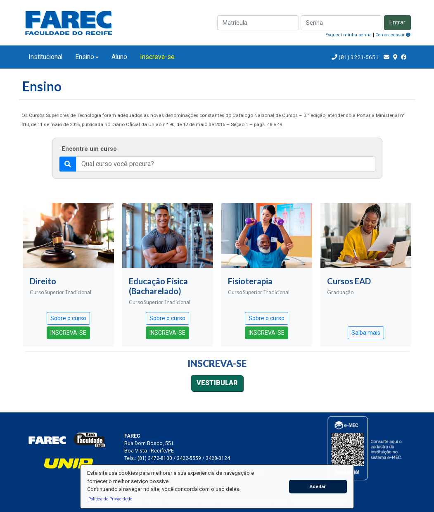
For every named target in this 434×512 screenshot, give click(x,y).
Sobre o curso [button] (68, 318)
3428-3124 (218, 458)
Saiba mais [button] (365, 332)
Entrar (397, 22)
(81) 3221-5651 (358, 57)
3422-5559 (189, 458)
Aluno (119, 57)
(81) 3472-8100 (155, 458)
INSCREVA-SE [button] (68, 332)
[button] (110, 498)
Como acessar (392, 35)
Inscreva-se (157, 57)
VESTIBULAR (217, 383)
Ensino (84, 57)
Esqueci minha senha (348, 35)
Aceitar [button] (318, 486)
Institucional (45, 57)
